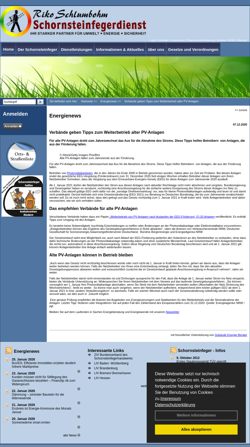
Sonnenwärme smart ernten (31, 422)
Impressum (170, 398)
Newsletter (172, 311)
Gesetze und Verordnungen (193, 49)
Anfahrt (221, 40)
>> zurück (241, 110)
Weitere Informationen (196, 415)
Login (152, 40)
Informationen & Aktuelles (120, 49)
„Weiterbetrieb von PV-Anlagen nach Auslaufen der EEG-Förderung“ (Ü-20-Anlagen (162, 216)
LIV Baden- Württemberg (111, 363)
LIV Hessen (102, 378)
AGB (231, 40)
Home (8, 49)
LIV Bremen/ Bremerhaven (112, 373)
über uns (156, 49)
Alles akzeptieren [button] (196, 429)
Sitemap (242, 40)
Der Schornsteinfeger (37, 49)
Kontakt (163, 40)
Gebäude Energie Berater (231, 334)
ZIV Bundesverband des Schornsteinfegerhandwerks (113, 356)
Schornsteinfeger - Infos (201, 350)
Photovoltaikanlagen (79, 173)
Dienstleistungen (76, 49)
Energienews (27, 351)
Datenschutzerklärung (175, 405)
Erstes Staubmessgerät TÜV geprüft (201, 361)
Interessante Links (106, 350)
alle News (71, 435)
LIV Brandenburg (106, 368)
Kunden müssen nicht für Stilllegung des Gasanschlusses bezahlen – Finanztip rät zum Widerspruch (43, 380)
